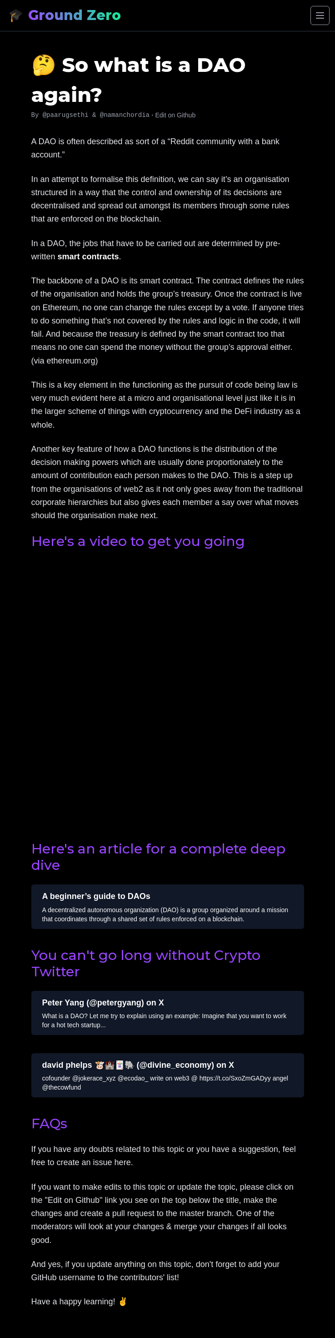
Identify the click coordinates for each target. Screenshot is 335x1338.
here (123, 1162)
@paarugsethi (66, 115)
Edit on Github (175, 115)
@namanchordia (125, 115)
